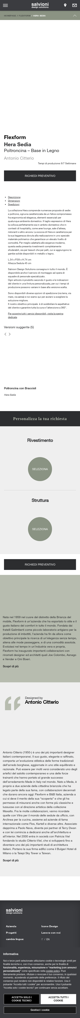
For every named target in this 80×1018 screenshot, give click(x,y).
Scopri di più (11, 666)
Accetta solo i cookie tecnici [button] (22, 999)
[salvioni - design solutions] (40, 5)
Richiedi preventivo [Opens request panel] (40, 175)
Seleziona (40, 469)
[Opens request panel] (74, 5)
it (42, 939)
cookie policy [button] (53, 971)
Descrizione (14, 197)
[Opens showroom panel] (65, 5)
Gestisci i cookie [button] (40, 1010)
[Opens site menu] (5, 5)
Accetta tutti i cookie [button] (58, 999)
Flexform (24, 15)
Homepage (10, 15)
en (48, 939)
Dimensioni (14, 200)
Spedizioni (13, 204)
